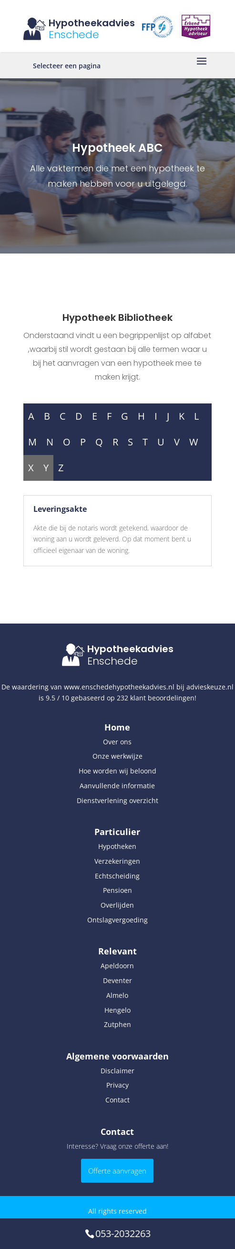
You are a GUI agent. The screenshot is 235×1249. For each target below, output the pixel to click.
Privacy (117, 1085)
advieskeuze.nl (210, 686)
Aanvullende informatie (117, 785)
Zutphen (117, 1024)
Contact (117, 1099)
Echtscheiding (117, 875)
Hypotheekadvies (92, 23)
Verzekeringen (117, 861)
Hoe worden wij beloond (117, 770)
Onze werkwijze (117, 756)
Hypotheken (117, 846)
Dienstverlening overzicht (117, 800)
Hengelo (117, 1010)
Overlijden (117, 905)
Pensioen (117, 890)
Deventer (117, 980)
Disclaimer (117, 1070)
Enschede (74, 34)
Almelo (117, 995)
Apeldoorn (117, 965)
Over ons (117, 741)
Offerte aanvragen (117, 1170)
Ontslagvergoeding (117, 919)
